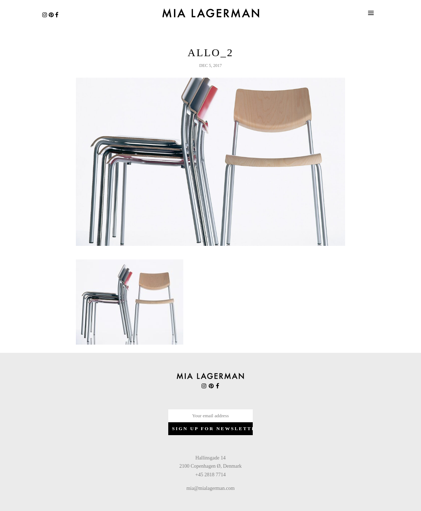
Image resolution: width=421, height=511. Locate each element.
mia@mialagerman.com (211, 488)
